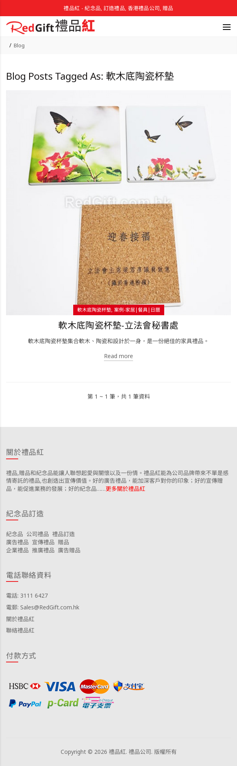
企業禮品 (17, 550)
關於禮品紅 (20, 619)
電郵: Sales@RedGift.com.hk (42, 607)
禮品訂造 (63, 534)
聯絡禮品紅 (20, 630)
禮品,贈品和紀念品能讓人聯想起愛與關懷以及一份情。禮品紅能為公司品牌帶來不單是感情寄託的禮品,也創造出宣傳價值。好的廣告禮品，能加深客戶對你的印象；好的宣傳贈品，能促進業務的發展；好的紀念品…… (117, 480)
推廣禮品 (43, 550)
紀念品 (14, 534)
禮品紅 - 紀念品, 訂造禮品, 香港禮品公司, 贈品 (118, 8)
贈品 (63, 542)
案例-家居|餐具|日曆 (137, 309)
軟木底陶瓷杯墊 (94, 309)
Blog (19, 45)
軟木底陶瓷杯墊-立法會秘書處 (118, 325)
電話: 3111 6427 (27, 595)
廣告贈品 (69, 550)
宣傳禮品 (43, 542)
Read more (118, 356)
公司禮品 (37, 534)
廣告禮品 (17, 542)
